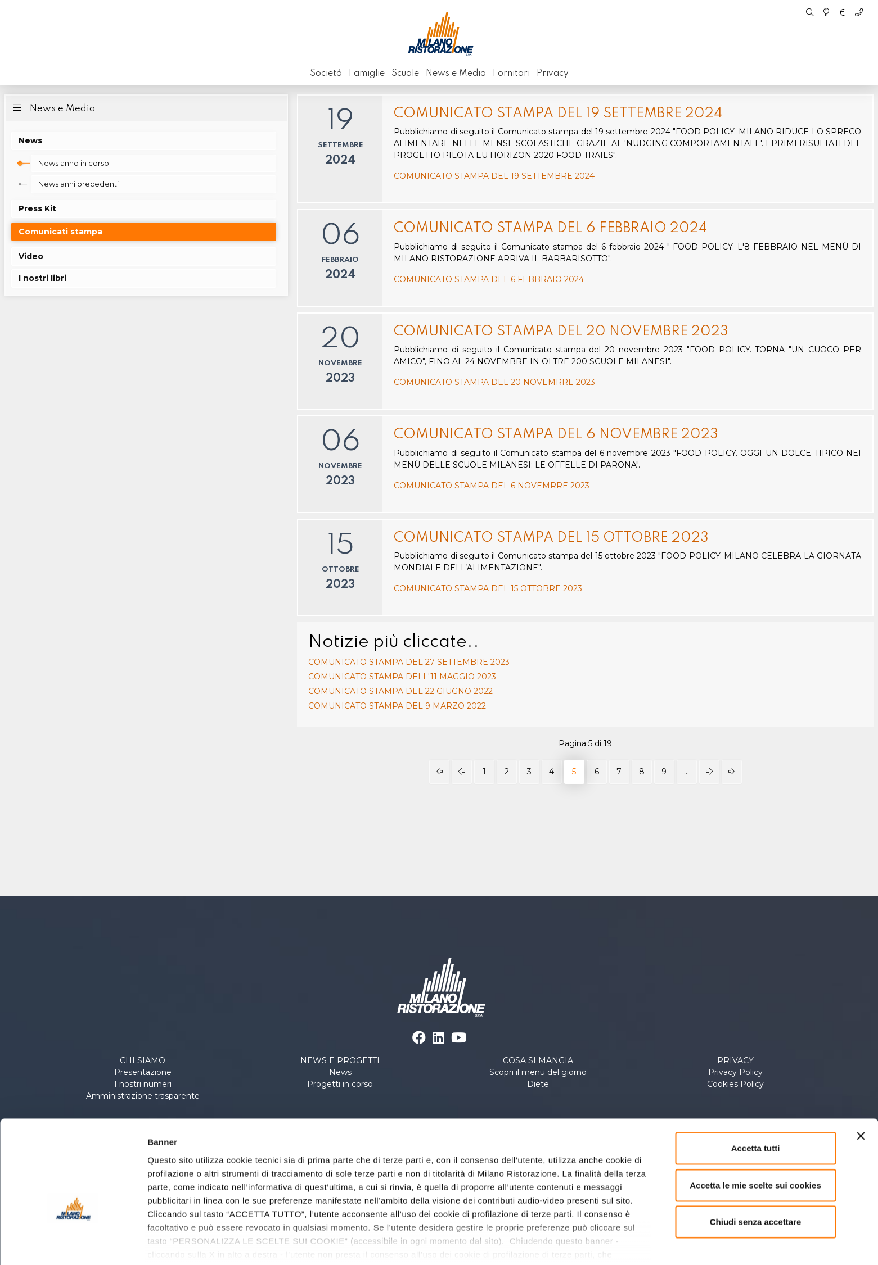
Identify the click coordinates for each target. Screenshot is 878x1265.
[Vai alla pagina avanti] (709, 772)
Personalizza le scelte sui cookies (216, 1243)
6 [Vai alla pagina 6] (597, 772)
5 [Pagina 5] (574, 772)
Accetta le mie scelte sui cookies (755, 1122)
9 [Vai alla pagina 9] (664, 772)
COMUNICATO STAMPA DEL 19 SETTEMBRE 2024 (558, 114)
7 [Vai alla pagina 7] (619, 772)
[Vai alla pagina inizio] (439, 772)
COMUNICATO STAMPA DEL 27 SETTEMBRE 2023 (409, 662)
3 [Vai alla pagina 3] (529, 772)
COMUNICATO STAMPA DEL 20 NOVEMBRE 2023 (561, 332)
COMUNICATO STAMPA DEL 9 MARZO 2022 (397, 706)
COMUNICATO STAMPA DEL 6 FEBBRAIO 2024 (550, 228)
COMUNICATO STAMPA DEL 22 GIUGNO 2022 (400, 691)
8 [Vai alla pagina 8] (642, 772)
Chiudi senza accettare (756, 1159)
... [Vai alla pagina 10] (686, 772)
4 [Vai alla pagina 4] (551, 772)
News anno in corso (73, 162)
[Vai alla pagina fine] (732, 772)
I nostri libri (42, 278)
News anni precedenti (78, 183)
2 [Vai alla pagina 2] (507, 772)
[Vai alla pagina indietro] (462, 772)
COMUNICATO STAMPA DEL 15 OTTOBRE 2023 (551, 538)
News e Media (53, 107)
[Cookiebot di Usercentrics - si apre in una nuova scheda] (73, 1243)
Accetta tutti (755, 1085)
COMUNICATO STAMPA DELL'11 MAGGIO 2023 (402, 677)
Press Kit (37, 208)
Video (31, 256)
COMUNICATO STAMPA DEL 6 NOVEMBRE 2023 (556, 435)
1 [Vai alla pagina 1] (484, 772)
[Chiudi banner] (861, 1073)
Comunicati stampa (60, 231)
